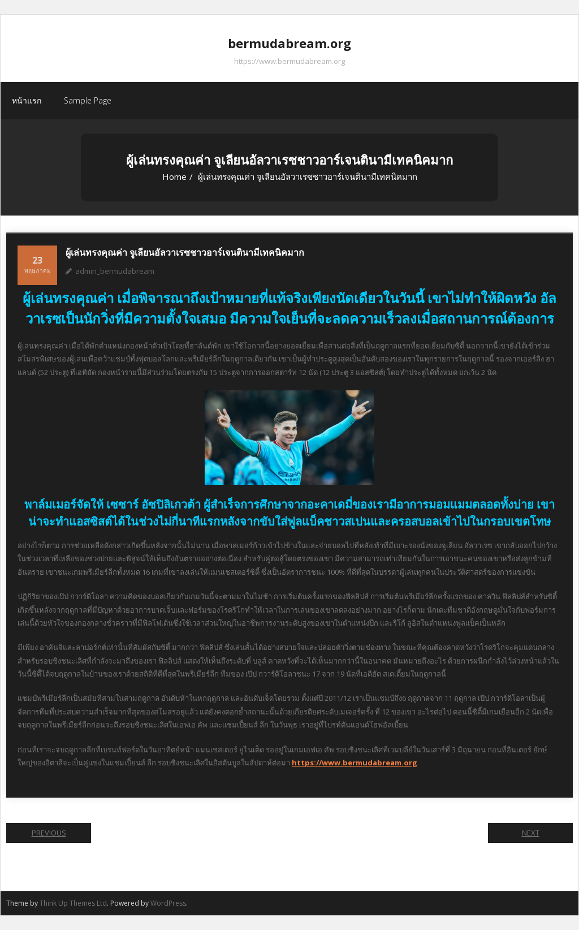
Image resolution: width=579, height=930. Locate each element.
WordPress (168, 903)
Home (174, 176)
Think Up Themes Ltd (73, 903)
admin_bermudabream (114, 271)
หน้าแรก (26, 100)
